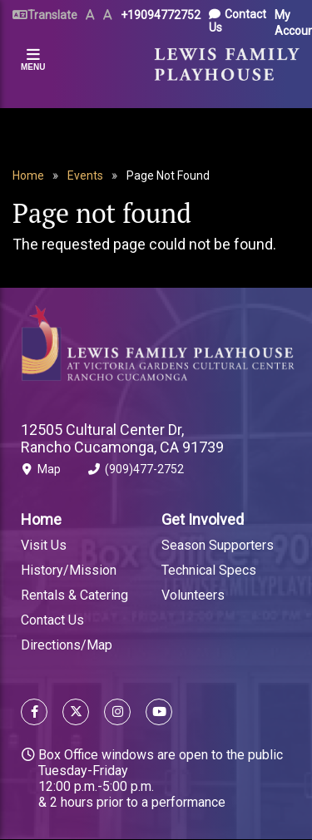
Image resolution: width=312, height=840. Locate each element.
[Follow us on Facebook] (34, 714)
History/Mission (68, 570)
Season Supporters (217, 545)
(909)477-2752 (136, 472)
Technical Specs (208, 570)
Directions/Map (66, 645)
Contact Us (237, 20)
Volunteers (193, 595)
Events (85, 175)
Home (28, 175)
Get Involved (202, 519)
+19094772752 (161, 15)
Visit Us (44, 545)
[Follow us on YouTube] (155, 714)
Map (41, 472)
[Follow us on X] (76, 714)
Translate (52, 15)
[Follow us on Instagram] (117, 714)
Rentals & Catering (74, 595)
